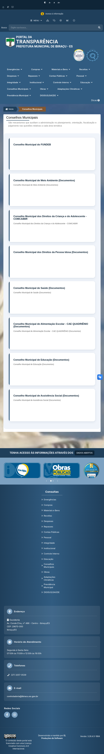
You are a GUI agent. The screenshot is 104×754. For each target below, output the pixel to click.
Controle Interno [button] (62, 82)
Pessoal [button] (82, 75)
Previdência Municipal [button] (19, 95)
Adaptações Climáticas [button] (70, 89)
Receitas (48, 515)
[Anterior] (46, 481)
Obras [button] (44, 89)
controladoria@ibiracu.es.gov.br (22, 696)
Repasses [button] (34, 75)
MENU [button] (36, 20)
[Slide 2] (53, 480)
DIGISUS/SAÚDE (52, 592)
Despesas (48, 521)
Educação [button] (86, 82)
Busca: (4, 27)
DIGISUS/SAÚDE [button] (49, 95)
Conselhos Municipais (32, 109)
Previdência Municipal (49, 585)
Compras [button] (37, 69)
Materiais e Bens (52, 510)
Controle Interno (51, 553)
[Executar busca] (99, 27)
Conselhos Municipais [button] (19, 89)
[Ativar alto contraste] (45, 2)
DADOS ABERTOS (84, 453)
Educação (48, 559)
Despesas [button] (13, 75)
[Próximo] (57, 481)
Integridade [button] (14, 82)
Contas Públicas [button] (58, 75)
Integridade (49, 542)
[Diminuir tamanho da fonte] (50, 2)
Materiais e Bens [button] (61, 69)
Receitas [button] (85, 69)
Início (9, 109)
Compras (48, 505)
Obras (47, 572)
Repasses (48, 526)
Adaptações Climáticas (49, 578)
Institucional (49, 548)
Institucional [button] (37, 82)
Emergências (50, 499)
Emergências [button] (15, 69)
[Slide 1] (51, 480)
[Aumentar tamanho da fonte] (58, 2)
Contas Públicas (51, 532)
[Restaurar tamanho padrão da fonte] (54, 2)
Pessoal (47, 537)
